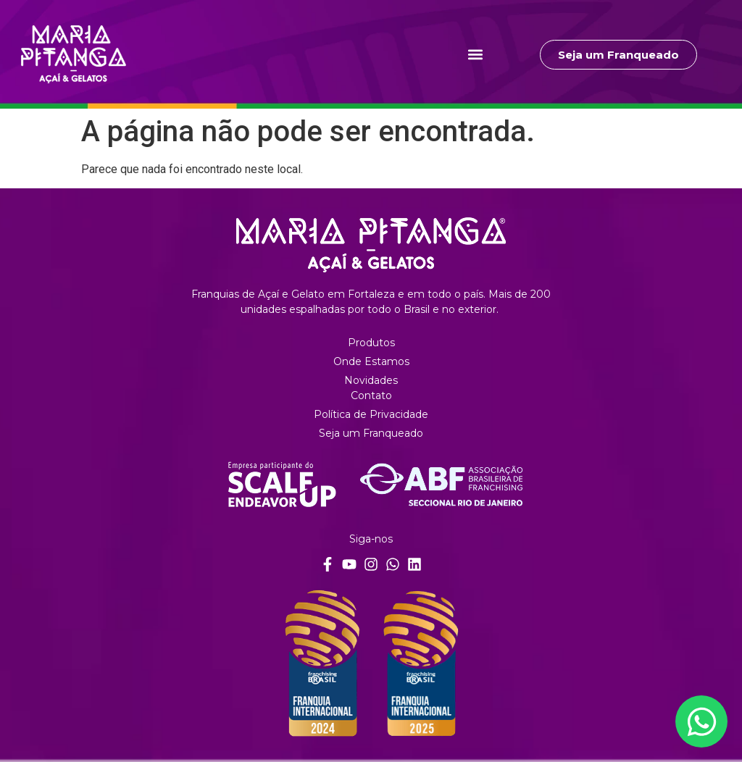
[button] (476, 55)
